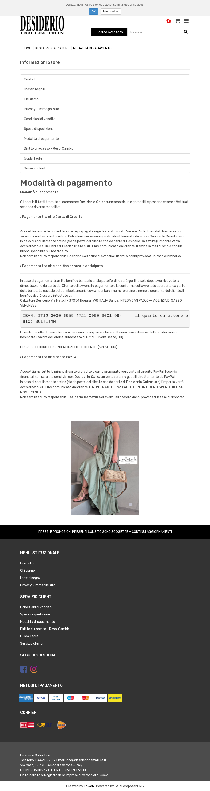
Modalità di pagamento (41, 139)
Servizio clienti (35, 168)
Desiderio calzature (52, 48)
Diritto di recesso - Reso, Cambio (48, 149)
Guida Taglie (33, 158)
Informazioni (110, 11)
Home (27, 48)
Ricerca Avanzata (109, 32)
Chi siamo (31, 99)
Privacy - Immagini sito (41, 109)
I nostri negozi (34, 89)
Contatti (30, 79)
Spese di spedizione (39, 129)
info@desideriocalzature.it (86, 760)
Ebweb (89, 786)
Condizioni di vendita (39, 119)
